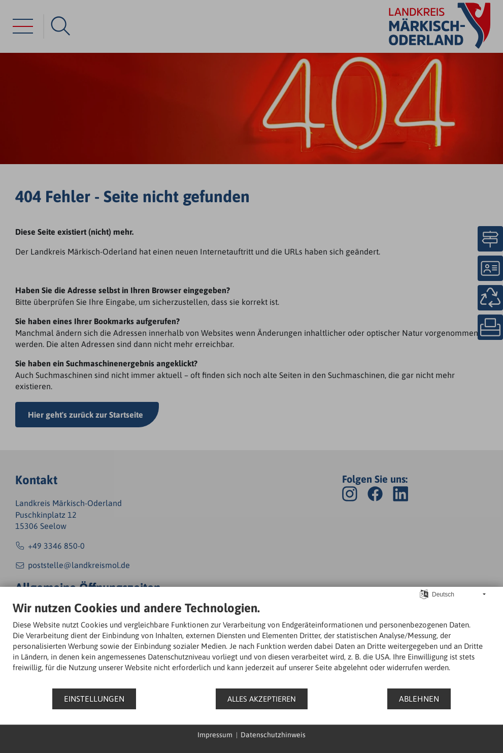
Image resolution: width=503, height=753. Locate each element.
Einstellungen (94, 698)
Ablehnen (419, 698)
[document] (251, 644)
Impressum (214, 735)
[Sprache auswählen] (424, 593)
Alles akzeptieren (261, 699)
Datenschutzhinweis (273, 735)
